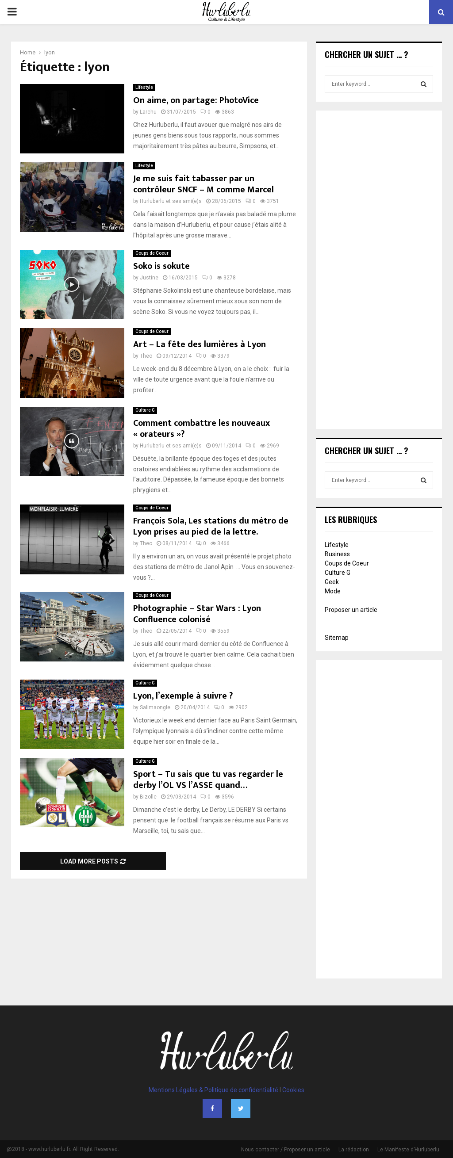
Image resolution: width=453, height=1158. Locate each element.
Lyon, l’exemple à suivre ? (183, 695)
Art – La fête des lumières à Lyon (199, 344)
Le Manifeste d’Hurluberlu (408, 1150)
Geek (332, 581)
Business (337, 554)
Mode (333, 591)
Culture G (145, 410)
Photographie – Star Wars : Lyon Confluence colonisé (197, 614)
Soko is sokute (161, 266)
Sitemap (337, 637)
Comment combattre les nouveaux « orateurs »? (201, 429)
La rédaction (353, 1150)
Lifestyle (144, 87)
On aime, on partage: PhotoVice (196, 100)
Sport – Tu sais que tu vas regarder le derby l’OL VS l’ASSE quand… (208, 780)
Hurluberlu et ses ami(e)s (171, 201)
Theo (146, 356)
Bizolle (148, 797)
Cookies (293, 1089)
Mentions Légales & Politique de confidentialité (213, 1089)
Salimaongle (155, 707)
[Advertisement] (379, 270)
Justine (149, 278)
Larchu (148, 112)
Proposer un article (351, 609)
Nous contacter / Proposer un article (285, 1150)
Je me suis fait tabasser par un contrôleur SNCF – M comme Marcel (203, 184)
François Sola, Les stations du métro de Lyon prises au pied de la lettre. (210, 526)
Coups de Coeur (152, 253)
